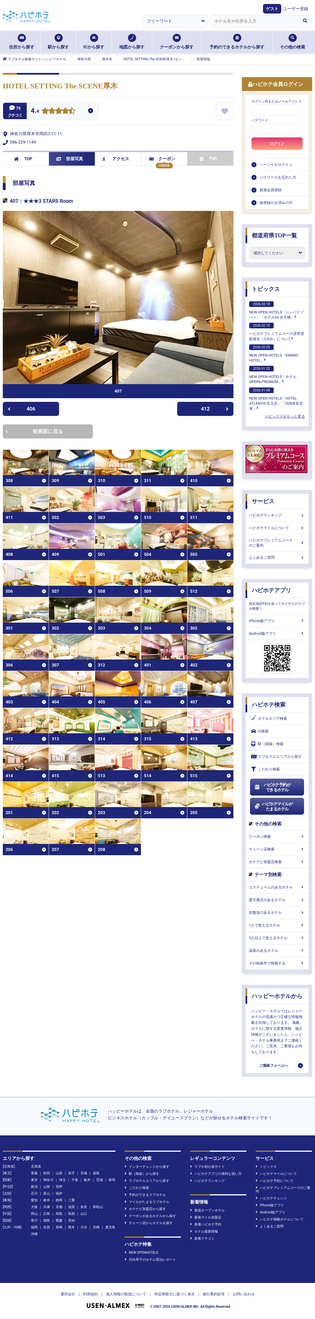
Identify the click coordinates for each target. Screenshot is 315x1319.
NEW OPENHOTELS (141, 1253)
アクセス (115, 158)
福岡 (34, 1227)
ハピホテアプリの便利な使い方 (216, 1174)
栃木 (87, 1180)
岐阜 (46, 1200)
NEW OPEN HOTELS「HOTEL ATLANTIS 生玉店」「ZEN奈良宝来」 (276, 399)
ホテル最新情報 (204, 1231)
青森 (34, 1173)
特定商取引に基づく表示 (174, 1294)
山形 (59, 1173)
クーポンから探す (177, 42)
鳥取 (59, 1214)
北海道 (36, 1166)
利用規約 (90, 1294)
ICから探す (93, 42)
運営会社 (67, 1294)
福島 (96, 1173)
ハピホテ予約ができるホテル (272, 787)
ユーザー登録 (295, 8)
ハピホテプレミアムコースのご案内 (277, 542)
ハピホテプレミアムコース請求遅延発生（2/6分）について (276, 332)
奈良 (83, 1207)
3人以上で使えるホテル (277, 938)
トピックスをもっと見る (285, 416)
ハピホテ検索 (268, 704)
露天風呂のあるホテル (277, 900)
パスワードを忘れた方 (278, 177)
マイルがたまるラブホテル (147, 1202)
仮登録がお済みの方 (276, 202)
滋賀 (71, 1207)
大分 (83, 1227)
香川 (34, 1220)
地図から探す (132, 42)
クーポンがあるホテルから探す (150, 1216)
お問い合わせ (244, 1294)
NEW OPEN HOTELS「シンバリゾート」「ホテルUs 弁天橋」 (276, 310)
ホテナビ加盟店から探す (145, 1209)
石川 (34, 1193)
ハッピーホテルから (277, 996)
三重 (71, 1200)
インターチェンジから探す (147, 1167)
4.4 (35, 111)
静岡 (59, 1200)
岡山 (34, 1214)
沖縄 (34, 1234)
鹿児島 (110, 1227)
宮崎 (96, 1227)
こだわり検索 (265, 769)
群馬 (112, 1180)
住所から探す (21, 42)
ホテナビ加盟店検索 (277, 862)
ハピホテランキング (277, 515)
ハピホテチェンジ (271, 1198)
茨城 (99, 1180)
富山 (46, 1193)
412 (215, 409)
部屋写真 (69, 158)
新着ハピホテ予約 (205, 1224)
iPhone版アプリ (277, 621)
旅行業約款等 (214, 1294)
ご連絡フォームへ (273, 1065)
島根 (71, 1214)
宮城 (83, 1173)
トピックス (266, 289)
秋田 (46, 1173)
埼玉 (62, 1180)
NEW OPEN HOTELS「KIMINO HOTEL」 (273, 353)
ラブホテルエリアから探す (276, 756)
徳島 (46, 1220)
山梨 (46, 1187)
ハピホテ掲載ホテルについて (280, 1219)
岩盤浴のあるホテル (277, 912)
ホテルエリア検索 (269, 718)
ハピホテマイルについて (277, 528)
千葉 (74, 1180)
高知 (71, 1220)
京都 (59, 1207)
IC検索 (260, 731)
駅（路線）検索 (267, 743)
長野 (59, 1187)
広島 (46, 1214)
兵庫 (46, 1207)
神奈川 (48, 1180)
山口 (83, 1214)
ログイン (277, 143)
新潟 (34, 1187)
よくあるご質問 (277, 557)
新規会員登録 (271, 190)
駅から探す (58, 42)
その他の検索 (292, 42)
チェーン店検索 (277, 849)
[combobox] (254, 21)
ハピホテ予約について (275, 1181)
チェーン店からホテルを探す (149, 1223)
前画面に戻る (34, 431)
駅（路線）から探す (142, 1174)
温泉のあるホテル (277, 950)
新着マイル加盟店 (205, 1217)
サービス (263, 501)
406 (21, 409)
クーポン (162, 158)
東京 (34, 1180)
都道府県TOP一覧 (274, 235)
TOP (23, 158)
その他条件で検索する (277, 963)
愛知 (34, 1200)
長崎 (59, 1227)
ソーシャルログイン (276, 164)
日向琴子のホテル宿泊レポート (150, 1260)
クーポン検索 (277, 836)
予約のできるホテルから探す (237, 42)
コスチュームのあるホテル (277, 887)
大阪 (34, 1207)
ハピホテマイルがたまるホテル (273, 806)
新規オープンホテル (207, 1210)
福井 (59, 1193)
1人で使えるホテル (277, 925)
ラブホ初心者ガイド (207, 1167)
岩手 (71, 1173)
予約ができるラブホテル (145, 1195)
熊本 (71, 1227)
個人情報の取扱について (126, 1294)
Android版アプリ (277, 633)
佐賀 (46, 1227)
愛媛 (59, 1220)
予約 (208, 158)
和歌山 (98, 1207)
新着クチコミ (202, 1238)
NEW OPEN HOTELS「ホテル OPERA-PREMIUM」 (272, 375)
